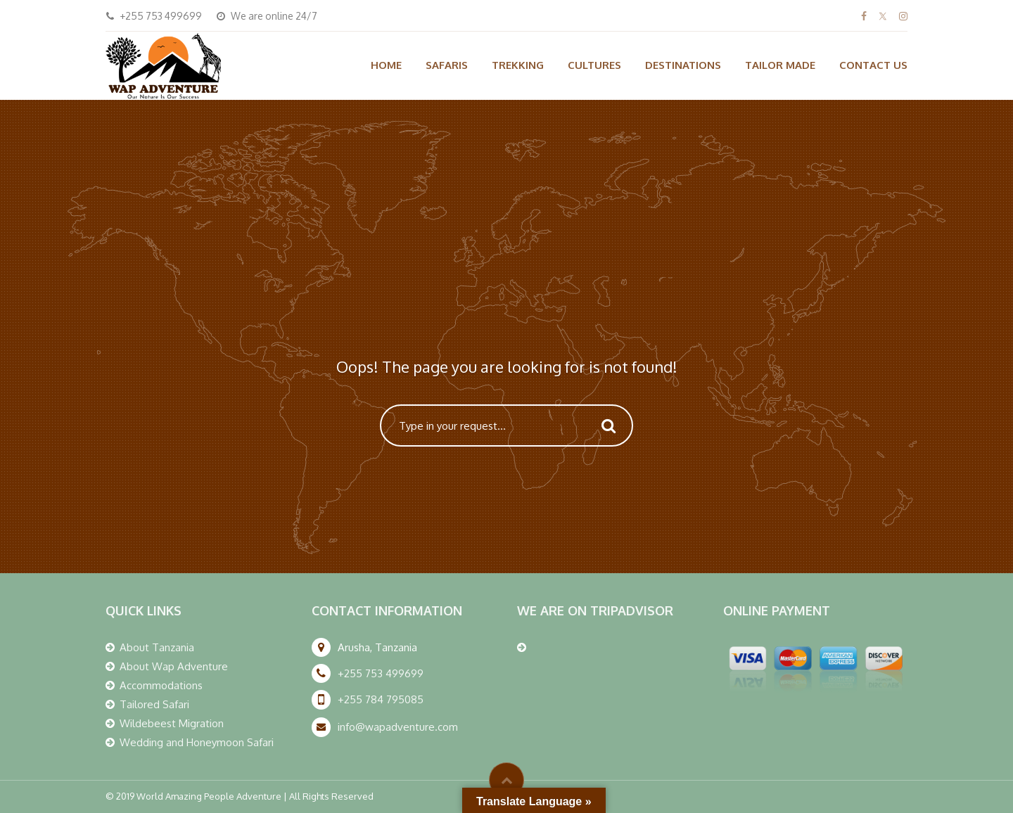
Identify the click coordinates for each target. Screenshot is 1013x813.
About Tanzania (157, 647)
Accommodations (161, 685)
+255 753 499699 (380, 673)
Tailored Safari (154, 704)
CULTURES (594, 65)
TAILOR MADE (780, 65)
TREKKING (518, 65)
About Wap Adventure (174, 666)
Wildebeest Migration (172, 723)
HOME (386, 65)
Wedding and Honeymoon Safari (197, 742)
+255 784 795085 (380, 699)
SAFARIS (447, 65)
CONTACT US (873, 65)
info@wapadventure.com (398, 727)
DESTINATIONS (683, 65)
